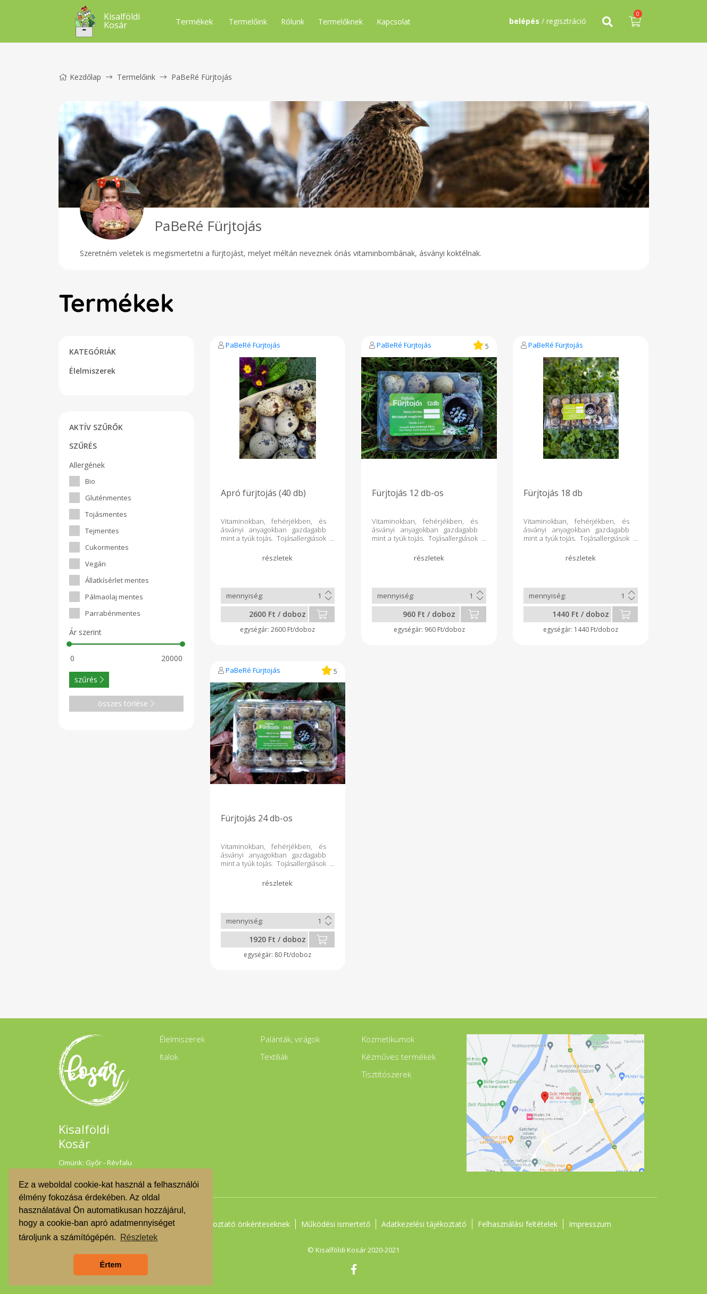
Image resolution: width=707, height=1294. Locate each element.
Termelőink (248, 22)
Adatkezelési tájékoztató (424, 1224)
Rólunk (292, 22)
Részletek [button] (138, 1237)
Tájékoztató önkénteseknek (242, 1224)
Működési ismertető (335, 1224)
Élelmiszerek (92, 371)
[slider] (69, 644)
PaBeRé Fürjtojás (253, 345)
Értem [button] (111, 1264)
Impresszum (590, 1224)
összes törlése (126, 703)
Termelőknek (340, 22)
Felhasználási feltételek (518, 1224)
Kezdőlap (80, 77)
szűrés (89, 679)
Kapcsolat (394, 22)
